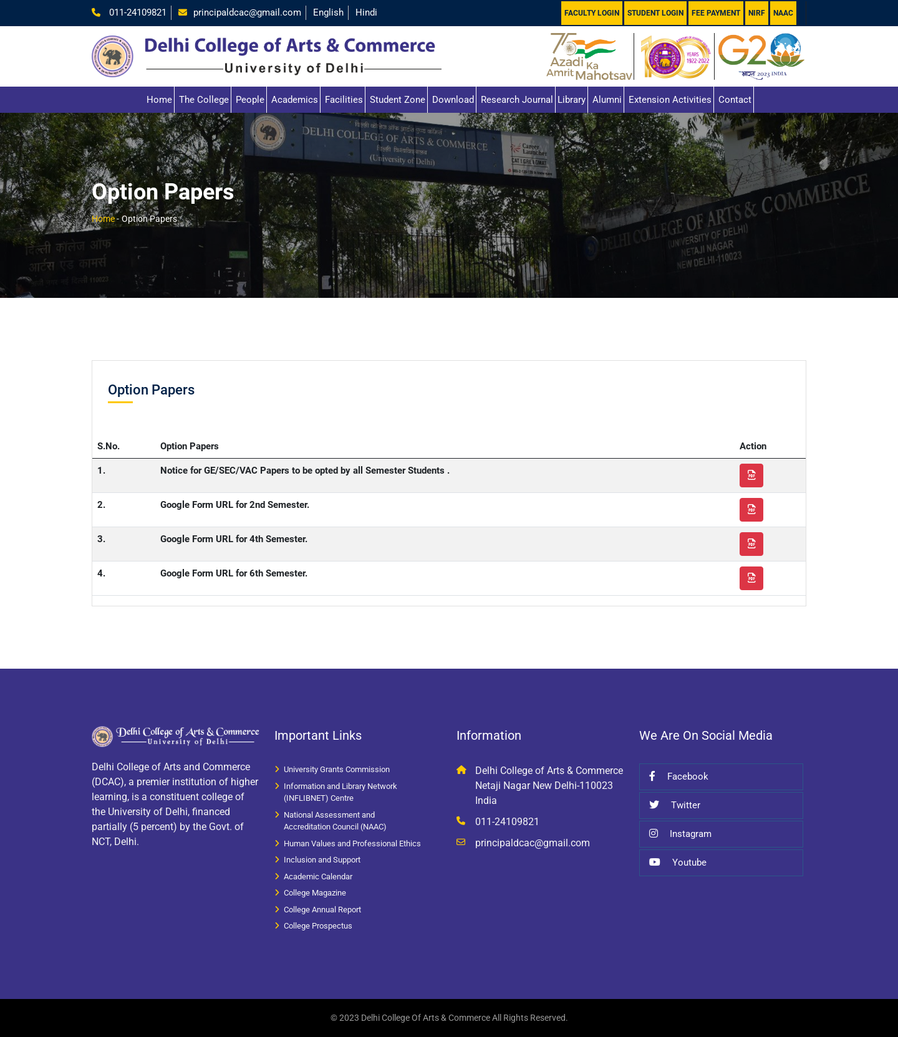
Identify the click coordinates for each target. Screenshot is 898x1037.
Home (159, 99)
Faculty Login (591, 13)
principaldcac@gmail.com (247, 12)
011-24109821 (137, 12)
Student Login (655, 13)
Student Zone (397, 99)
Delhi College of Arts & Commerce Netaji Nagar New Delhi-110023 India (549, 785)
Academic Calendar (318, 876)
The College (204, 99)
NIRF (756, 13)
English (328, 12)
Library (572, 99)
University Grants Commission (337, 769)
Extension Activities (670, 99)
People (250, 99)
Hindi (366, 12)
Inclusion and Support (322, 859)
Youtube (678, 862)
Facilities (344, 99)
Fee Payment (716, 13)
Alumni (607, 99)
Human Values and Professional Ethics (352, 843)
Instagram (680, 833)
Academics (294, 99)
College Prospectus (318, 925)
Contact (734, 99)
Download (453, 99)
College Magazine (315, 892)
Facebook (678, 776)
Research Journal (517, 99)
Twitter (674, 805)
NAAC (783, 13)
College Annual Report (322, 909)
